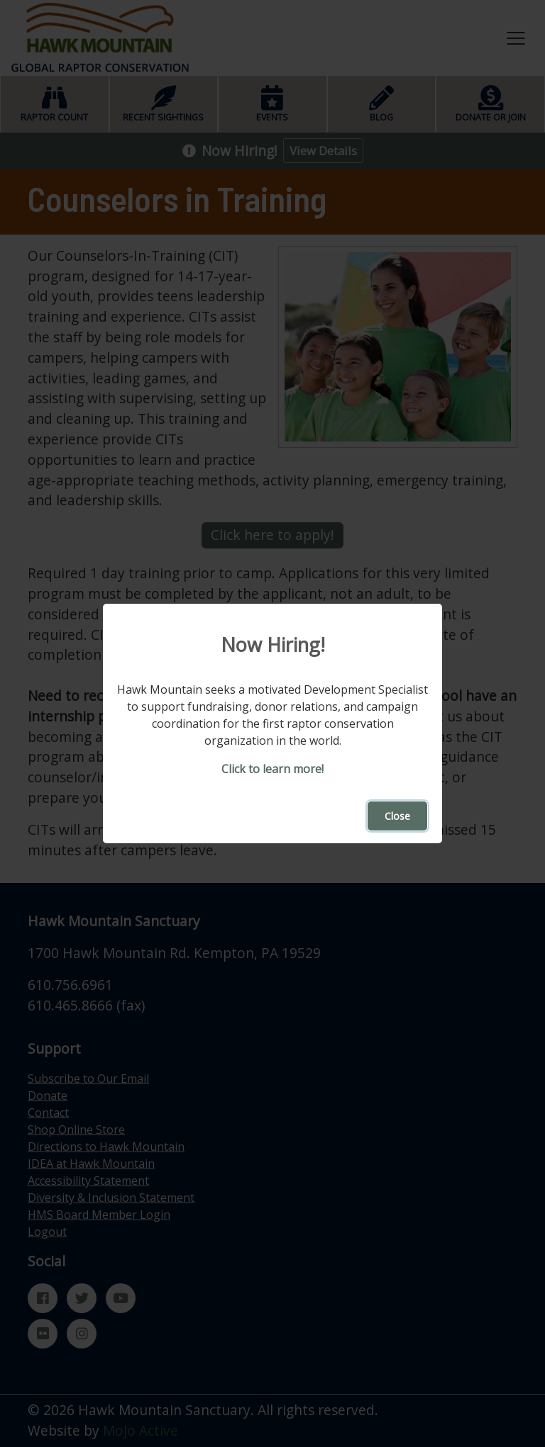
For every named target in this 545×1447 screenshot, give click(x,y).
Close (397, 816)
